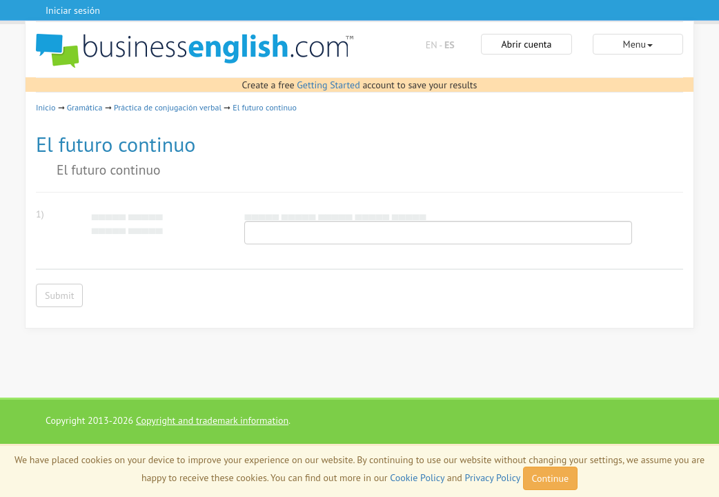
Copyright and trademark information (212, 420)
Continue (550, 478)
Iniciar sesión (73, 10)
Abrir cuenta (526, 44)
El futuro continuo (265, 107)
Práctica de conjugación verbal (167, 107)
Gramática (85, 107)
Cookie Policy (417, 477)
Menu (638, 44)
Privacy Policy (492, 477)
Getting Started (328, 85)
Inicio (45, 107)
